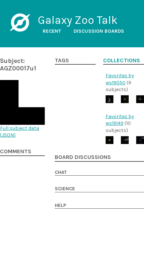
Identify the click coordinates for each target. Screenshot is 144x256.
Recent (52, 31)
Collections (121, 60)
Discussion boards (99, 31)
